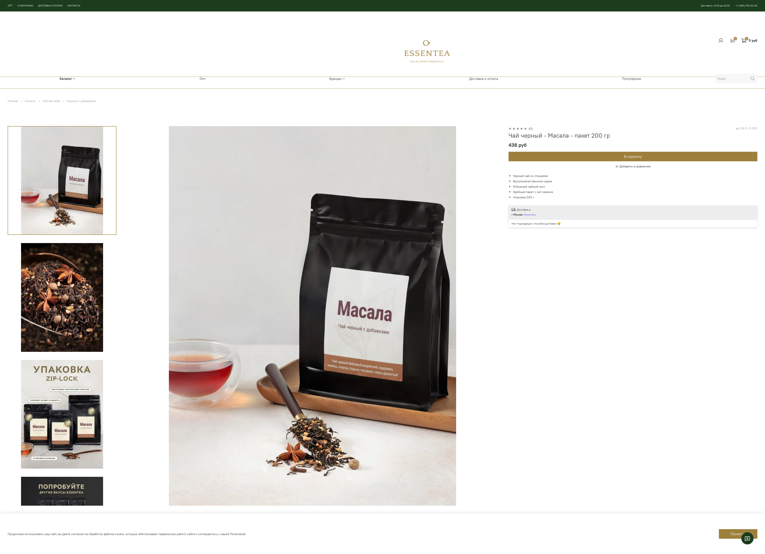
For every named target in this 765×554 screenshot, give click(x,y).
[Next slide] (62, 500)
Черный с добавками (81, 101)
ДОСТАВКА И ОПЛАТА (50, 5)
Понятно (738, 533)
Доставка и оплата (483, 79)
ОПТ (10, 5)
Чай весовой (51, 101)
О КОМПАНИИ (25, 5)
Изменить (530, 214)
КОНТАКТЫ (74, 5)
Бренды (337, 79)
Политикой (237, 534)
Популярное (631, 79)
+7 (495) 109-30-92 (746, 5)
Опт (203, 79)
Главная (13, 101)
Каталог (30, 101)
